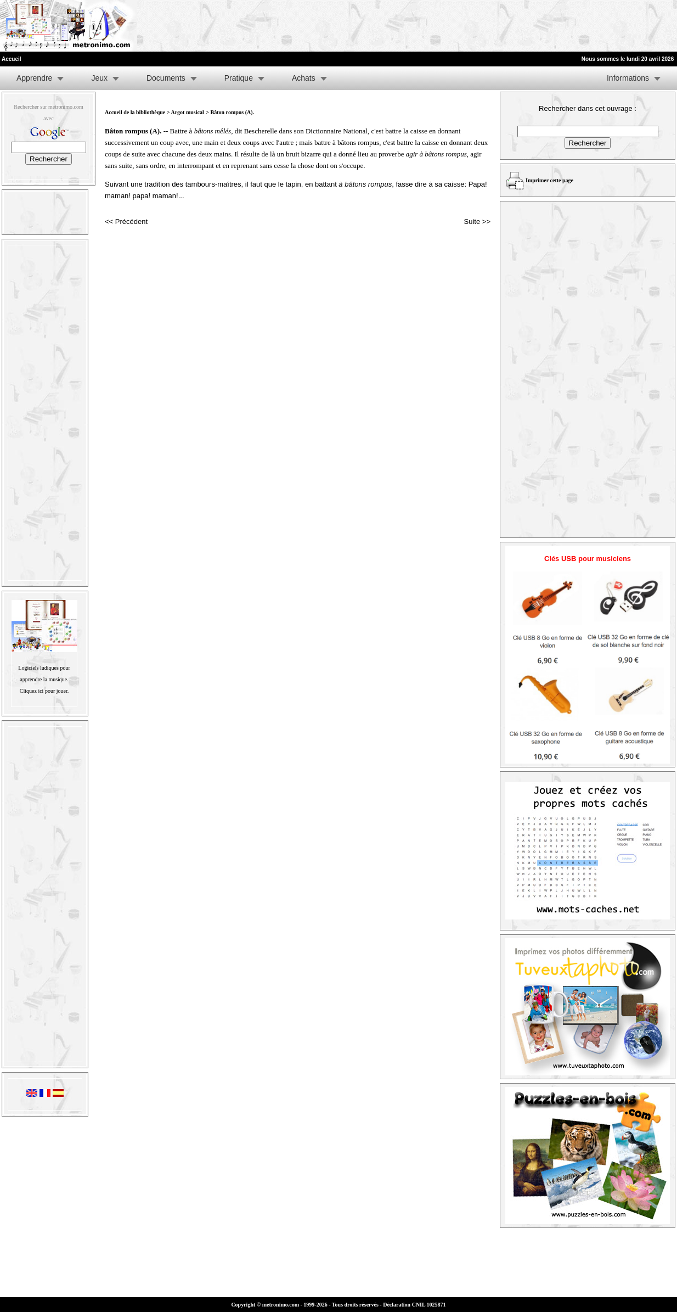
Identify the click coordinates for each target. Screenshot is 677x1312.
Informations (628, 78)
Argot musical (187, 112)
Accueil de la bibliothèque (135, 112)
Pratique (238, 78)
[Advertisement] (542, 25)
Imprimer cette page (549, 180)
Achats (303, 78)
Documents (165, 78)
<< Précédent (126, 221)
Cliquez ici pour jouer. (44, 691)
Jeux (99, 78)
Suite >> (477, 221)
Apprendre (34, 78)
